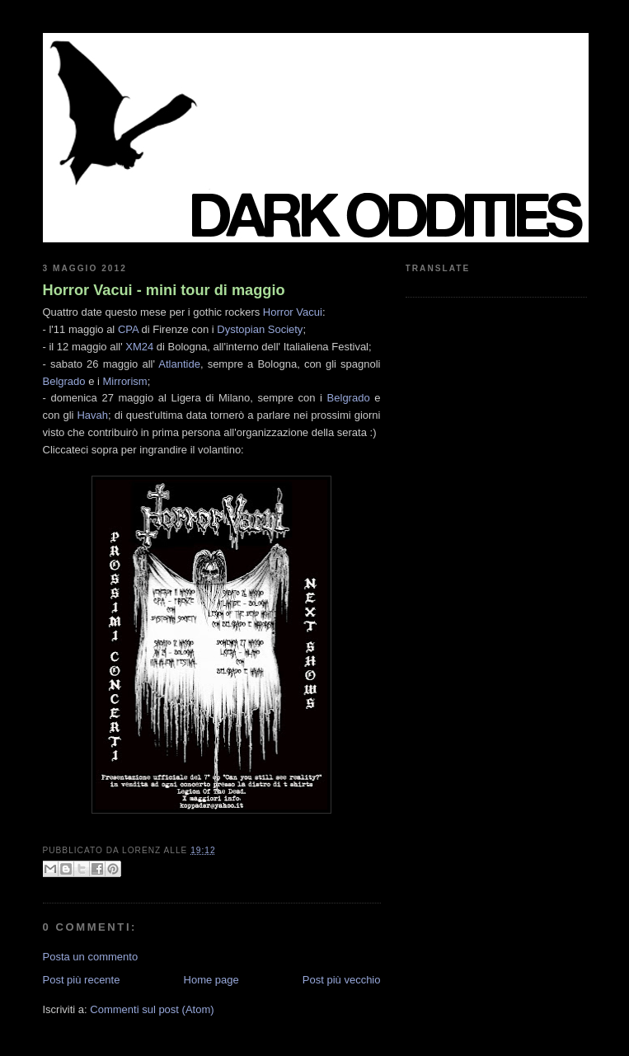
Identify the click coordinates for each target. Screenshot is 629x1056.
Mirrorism (125, 381)
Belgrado (64, 381)
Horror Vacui (292, 312)
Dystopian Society (260, 329)
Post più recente (81, 980)
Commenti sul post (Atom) (152, 1009)
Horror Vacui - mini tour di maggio (164, 290)
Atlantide (179, 364)
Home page (211, 980)
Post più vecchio (342, 980)
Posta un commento (90, 956)
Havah (92, 415)
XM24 (139, 346)
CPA (128, 329)
